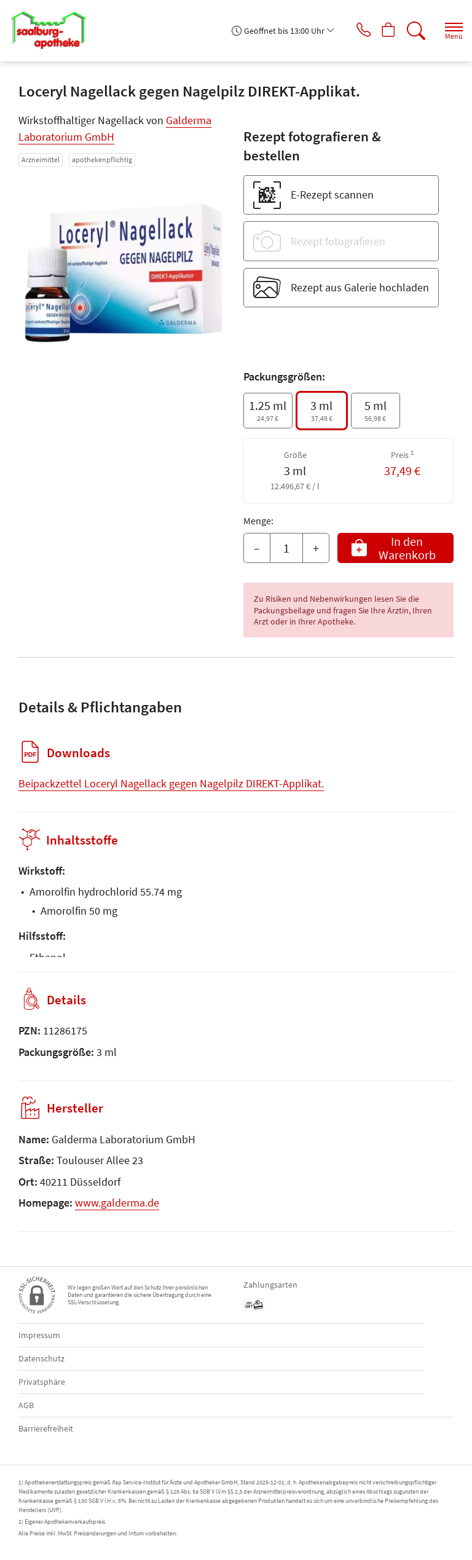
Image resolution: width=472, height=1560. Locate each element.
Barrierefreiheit (45, 1428)
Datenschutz (41, 1358)
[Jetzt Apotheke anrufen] (355, 30)
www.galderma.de (117, 1203)
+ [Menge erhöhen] (316, 548)
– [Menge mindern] (257, 548)
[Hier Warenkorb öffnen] (384, 30)
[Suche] (413, 31)
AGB (26, 1405)
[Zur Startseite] (52, 30)
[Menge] (286, 548)
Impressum (39, 1335)
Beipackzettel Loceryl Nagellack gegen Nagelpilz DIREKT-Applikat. (171, 783)
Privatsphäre (41, 1381)
